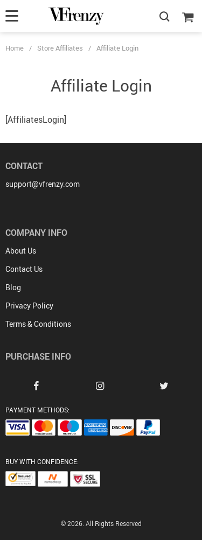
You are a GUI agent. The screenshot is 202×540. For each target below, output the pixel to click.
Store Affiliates (60, 48)
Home (14, 48)
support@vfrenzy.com (42, 184)
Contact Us (24, 269)
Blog (13, 287)
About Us (20, 251)
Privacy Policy (29, 305)
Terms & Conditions (38, 324)
